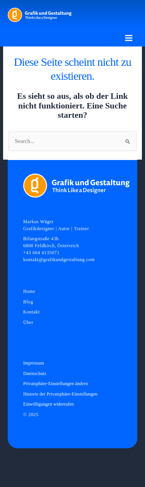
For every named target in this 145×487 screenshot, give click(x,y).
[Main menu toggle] (128, 37)
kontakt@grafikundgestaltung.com (59, 259)
